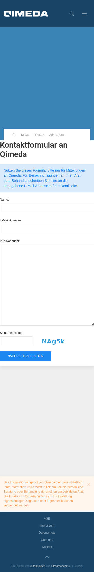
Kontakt (47, 547)
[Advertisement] (47, 78)
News (25, 135)
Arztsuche (57, 135)
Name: (4, 199)
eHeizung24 (37, 565)
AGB (47, 518)
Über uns (47, 540)
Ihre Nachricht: (10, 241)
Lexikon (39, 135)
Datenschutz (47, 532)
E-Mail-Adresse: (11, 220)
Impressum (47, 525)
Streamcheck (59, 565)
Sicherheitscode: (11, 333)
